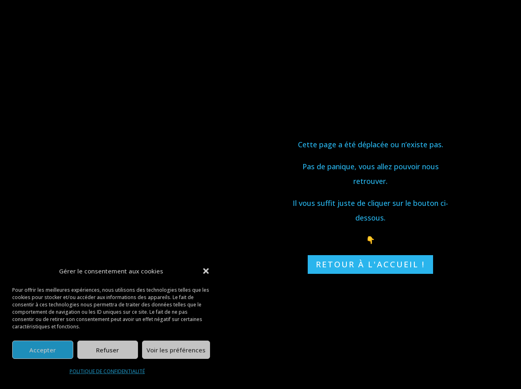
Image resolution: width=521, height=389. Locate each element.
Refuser (107, 350)
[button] (206, 271)
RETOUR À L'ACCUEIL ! (370, 264)
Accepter (42, 350)
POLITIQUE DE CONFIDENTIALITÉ (107, 371)
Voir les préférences (176, 350)
